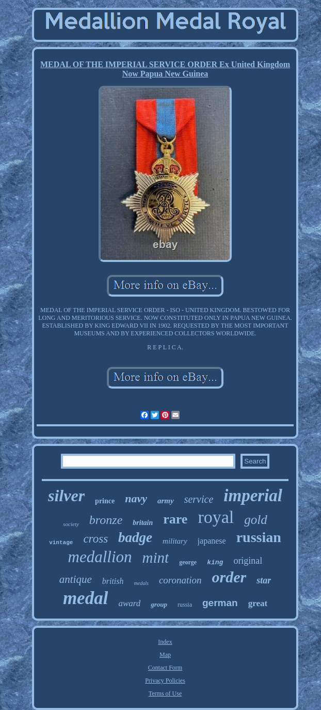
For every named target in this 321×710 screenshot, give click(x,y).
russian (258, 537)
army (165, 501)
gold (255, 520)
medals (141, 583)
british (113, 581)
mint (155, 557)
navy (136, 498)
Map (165, 654)
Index (165, 641)
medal (85, 598)
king (215, 562)
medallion (100, 557)
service (199, 499)
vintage (61, 542)
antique (75, 579)
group (159, 604)
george (188, 562)
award (129, 603)
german (220, 602)
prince (105, 501)
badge (135, 537)
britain (143, 523)
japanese (212, 540)
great (257, 603)
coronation (180, 580)
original (247, 560)
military (175, 541)
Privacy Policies (165, 680)
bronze (105, 520)
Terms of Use (165, 693)
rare (175, 519)
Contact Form (165, 667)
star (263, 580)
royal (216, 517)
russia (185, 604)
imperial (252, 495)
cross (95, 538)
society (71, 524)
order (229, 576)
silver (66, 495)
